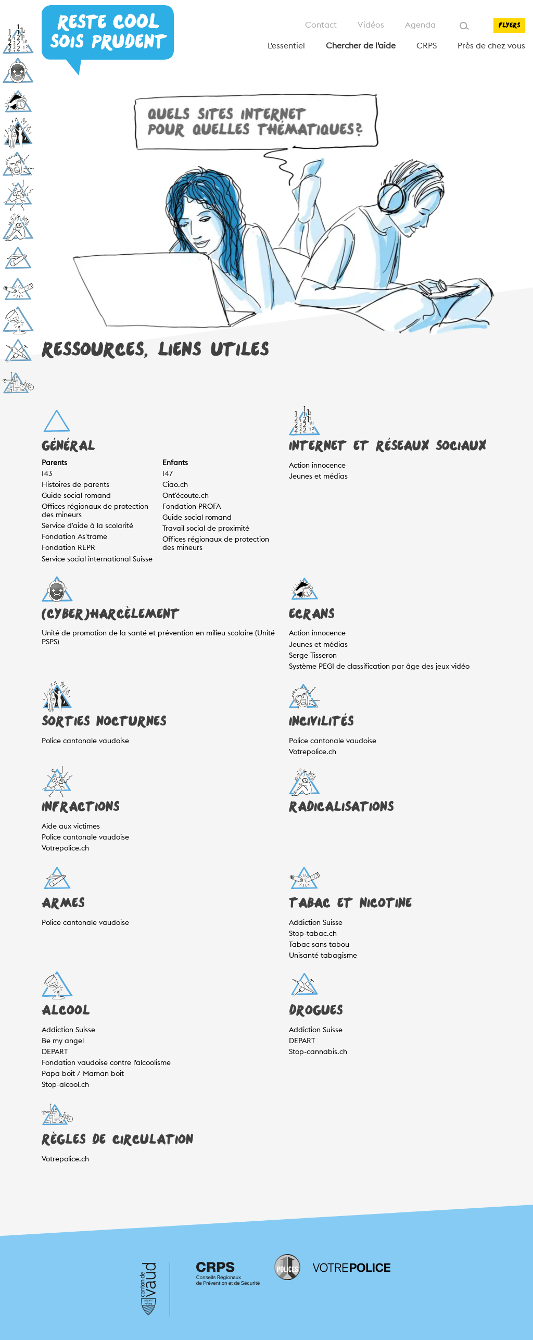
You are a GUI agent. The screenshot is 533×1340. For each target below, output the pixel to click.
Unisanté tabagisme (323, 955)
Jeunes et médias (318, 476)
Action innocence (317, 465)
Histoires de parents (75, 484)
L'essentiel (286, 46)
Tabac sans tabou (319, 944)
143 (47, 473)
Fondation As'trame (74, 536)
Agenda (420, 25)
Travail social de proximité (205, 528)
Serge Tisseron (313, 655)
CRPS (426, 46)
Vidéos (371, 25)
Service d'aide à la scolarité (87, 525)
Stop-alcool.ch (65, 1084)
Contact (321, 25)
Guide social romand (76, 495)
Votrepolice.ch (312, 751)
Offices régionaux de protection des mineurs (95, 510)
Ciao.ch (175, 484)
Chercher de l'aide (361, 46)
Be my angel (63, 1040)
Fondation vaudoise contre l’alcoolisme (106, 1062)
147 (167, 473)
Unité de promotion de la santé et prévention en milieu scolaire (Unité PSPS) (158, 637)
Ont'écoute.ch (185, 495)
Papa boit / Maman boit (83, 1073)
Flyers (509, 25)
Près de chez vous (491, 46)
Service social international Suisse (97, 558)
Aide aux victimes (71, 826)
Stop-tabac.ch (313, 933)
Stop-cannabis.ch (318, 1051)
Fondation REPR (68, 547)
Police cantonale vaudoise (85, 740)
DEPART (55, 1051)
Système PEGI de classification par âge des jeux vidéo (379, 666)
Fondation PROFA (191, 506)
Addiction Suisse (315, 922)
